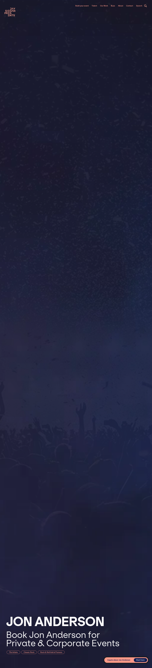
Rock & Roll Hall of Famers (51, 652)
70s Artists (13, 652)
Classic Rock (29, 652)
